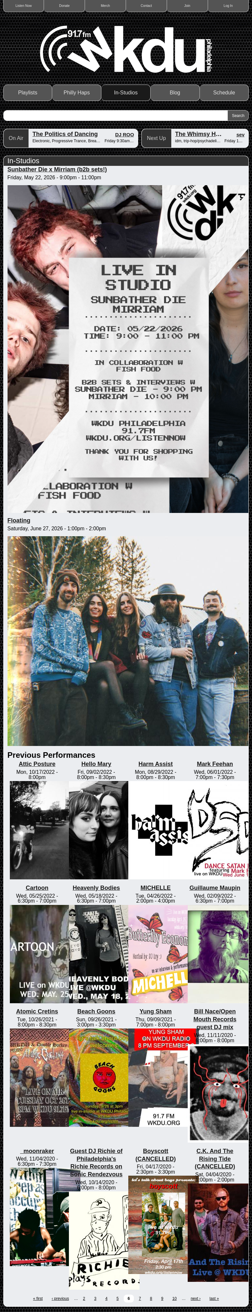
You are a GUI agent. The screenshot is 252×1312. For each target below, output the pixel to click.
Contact (146, 6)
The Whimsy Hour (200, 134)
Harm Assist (155, 764)
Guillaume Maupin (214, 888)
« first (38, 1298)
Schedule (224, 92)
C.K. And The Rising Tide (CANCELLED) (215, 1159)
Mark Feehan (215, 764)
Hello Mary (96, 764)
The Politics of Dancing (65, 134)
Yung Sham (155, 1011)
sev (240, 134)
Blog (175, 92)
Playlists (27, 92)
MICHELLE (155, 888)
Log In (228, 6)
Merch (105, 6)
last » (214, 1298)
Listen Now (23, 6)
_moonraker (37, 1151)
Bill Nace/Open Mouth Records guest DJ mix (214, 1019)
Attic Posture (37, 764)
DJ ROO (124, 134)
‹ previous (60, 1298)
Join (187, 6)
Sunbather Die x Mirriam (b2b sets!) (57, 169)
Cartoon (37, 888)
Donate (64, 6)
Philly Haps (77, 92)
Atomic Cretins (37, 1011)
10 (174, 1298)
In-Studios (125, 92)
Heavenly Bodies (96, 888)
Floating (19, 520)
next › (195, 1298)
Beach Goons (96, 1011)
